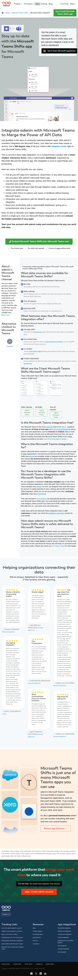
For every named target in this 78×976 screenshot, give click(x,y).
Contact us (6, 914)
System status (50, 964)
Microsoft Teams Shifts (20, 13)
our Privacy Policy (57, 546)
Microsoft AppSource (8, 632)
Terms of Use (28, 964)
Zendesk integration (63, 949)
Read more (6, 315)
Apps (8, 13)
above (31, 456)
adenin (63, 427)
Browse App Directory (55, 828)
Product (17, 4)
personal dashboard (61, 429)
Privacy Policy (6, 964)
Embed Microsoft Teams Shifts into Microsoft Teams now (39, 241)
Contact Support (37, 931)
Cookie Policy (17, 964)
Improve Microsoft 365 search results (12, 944)
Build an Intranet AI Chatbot (9, 934)
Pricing (44, 4)
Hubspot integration (63, 937)
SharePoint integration (64, 928)
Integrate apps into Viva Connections (12, 937)
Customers (36, 944)
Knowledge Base (38, 934)
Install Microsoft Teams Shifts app (65, 13)
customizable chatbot (35, 351)
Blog (51, 4)
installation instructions (56, 513)
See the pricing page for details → (56, 439)
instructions (41, 494)
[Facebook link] (32, 974)
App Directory (38, 332)
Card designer (41, 499)
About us (35, 940)
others (38, 486)
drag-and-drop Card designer (54, 341)
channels (49, 427)
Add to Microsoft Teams (27, 412)
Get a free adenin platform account (12, 928)
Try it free (64, 4)
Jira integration (62, 952)
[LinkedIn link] (41, 974)
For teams (28, 4)
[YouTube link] (46, 974)
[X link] (37, 974)
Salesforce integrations (64, 931)
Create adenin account (39, 892)
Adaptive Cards (58, 146)
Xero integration (62, 945)
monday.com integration (65, 934)
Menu (72, 4)
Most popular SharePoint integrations (12, 940)
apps (59, 248)
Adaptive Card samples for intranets (12, 931)
